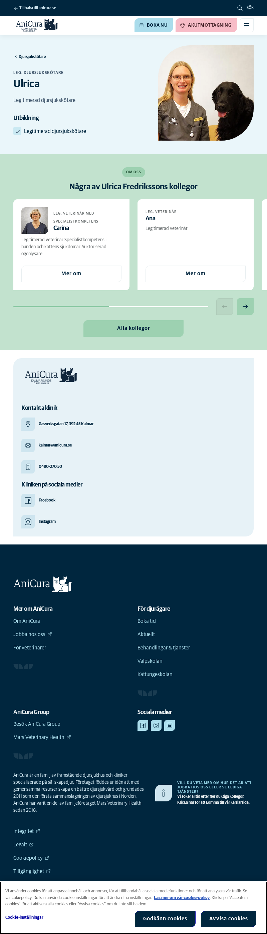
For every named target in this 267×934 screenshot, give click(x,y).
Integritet (26, 831)
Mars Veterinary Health (42, 737)
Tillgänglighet (32, 871)
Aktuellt (146, 634)
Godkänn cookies (165, 918)
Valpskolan (150, 661)
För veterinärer (29, 647)
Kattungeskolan (155, 674)
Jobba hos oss (32, 634)
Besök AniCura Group (36, 724)
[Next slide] (245, 306)
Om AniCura (26, 621)
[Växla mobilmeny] (247, 25)
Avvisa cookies (228, 918)
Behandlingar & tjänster (164, 647)
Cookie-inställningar (24, 917)
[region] (133, 907)
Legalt (23, 844)
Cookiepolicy (31, 858)
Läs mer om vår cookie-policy (182, 898)
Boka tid (147, 621)
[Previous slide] (224, 306)
